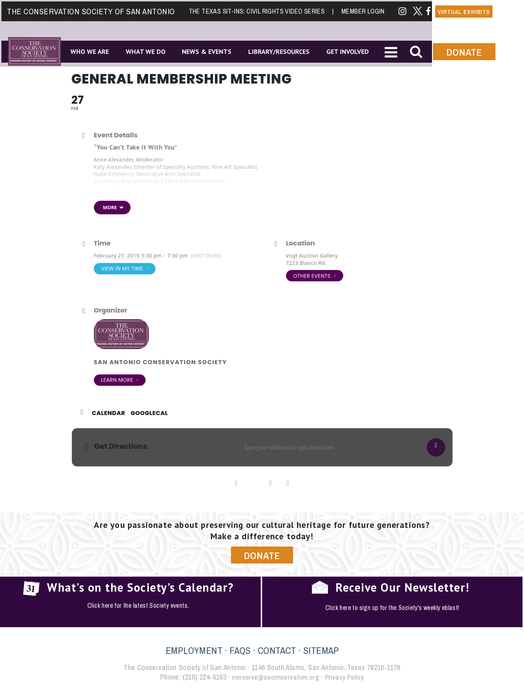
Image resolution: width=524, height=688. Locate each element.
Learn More (120, 380)
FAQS (240, 650)
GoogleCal (149, 413)
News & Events (209, 51)
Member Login (363, 10)
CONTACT (277, 650)
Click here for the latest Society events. (138, 605)
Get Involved (353, 51)
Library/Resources (283, 51)
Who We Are (89, 51)
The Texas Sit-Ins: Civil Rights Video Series (260, 10)
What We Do (146, 51)
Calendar (108, 413)
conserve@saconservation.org (275, 677)
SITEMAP (321, 650)
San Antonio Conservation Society (160, 362)
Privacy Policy (346, 677)
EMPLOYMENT (194, 650)
